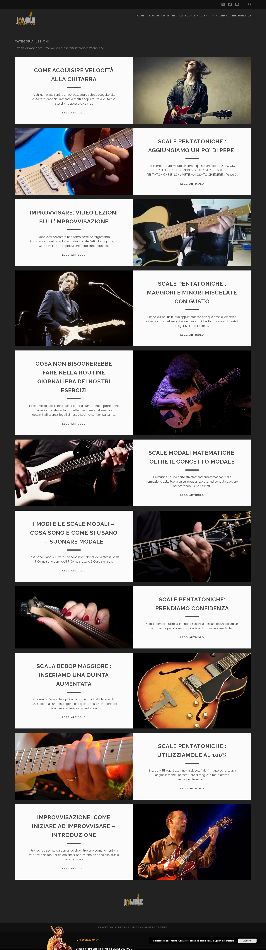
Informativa (241, 15)
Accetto (247, 940)
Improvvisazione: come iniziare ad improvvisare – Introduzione (74, 826)
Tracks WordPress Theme (117, 927)
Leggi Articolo (74, 112)
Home (141, 15)
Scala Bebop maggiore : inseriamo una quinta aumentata (73, 675)
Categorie (187, 15)
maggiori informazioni (223, 941)
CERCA (223, 15)
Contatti (207, 15)
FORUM (154, 15)
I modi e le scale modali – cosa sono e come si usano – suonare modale (73, 533)
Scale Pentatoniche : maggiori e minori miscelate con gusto (192, 292)
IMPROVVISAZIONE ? (87, 940)
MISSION (169, 15)
